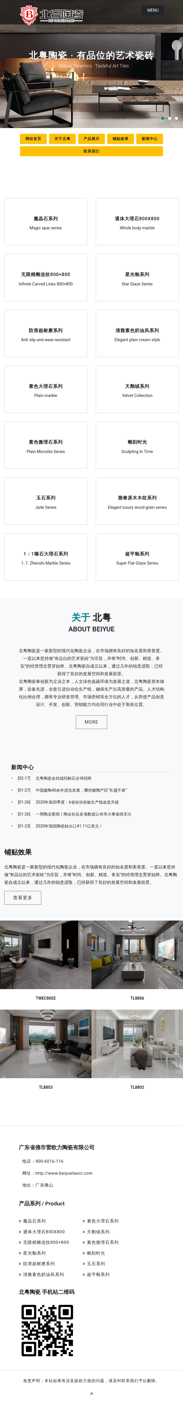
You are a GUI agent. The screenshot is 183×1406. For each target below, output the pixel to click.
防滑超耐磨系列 (45, 331)
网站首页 (33, 139)
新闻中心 (150, 139)
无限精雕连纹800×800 (46, 275)
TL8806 (137, 984)
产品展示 (91, 139)
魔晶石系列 (46, 219)
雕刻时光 (137, 442)
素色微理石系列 (45, 442)
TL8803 (45, 1073)
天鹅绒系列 (137, 387)
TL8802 (137, 1073)
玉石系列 (45, 498)
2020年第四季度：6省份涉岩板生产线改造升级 (65, 802)
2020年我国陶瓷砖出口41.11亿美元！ (57, 826)
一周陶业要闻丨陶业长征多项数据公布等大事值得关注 (71, 814)
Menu (152, 10)
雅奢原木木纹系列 (137, 498)
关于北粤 (62, 139)
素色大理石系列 (45, 387)
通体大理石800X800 (137, 219)
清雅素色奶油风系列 (137, 331)
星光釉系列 (137, 275)
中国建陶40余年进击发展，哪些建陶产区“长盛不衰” (69, 790)
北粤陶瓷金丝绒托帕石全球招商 (51, 778)
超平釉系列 (137, 554)
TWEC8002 (46, 984)
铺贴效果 (121, 139)
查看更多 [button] (36, 892)
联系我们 (91, 151)
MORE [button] (91, 722)
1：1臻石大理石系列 (46, 554)
